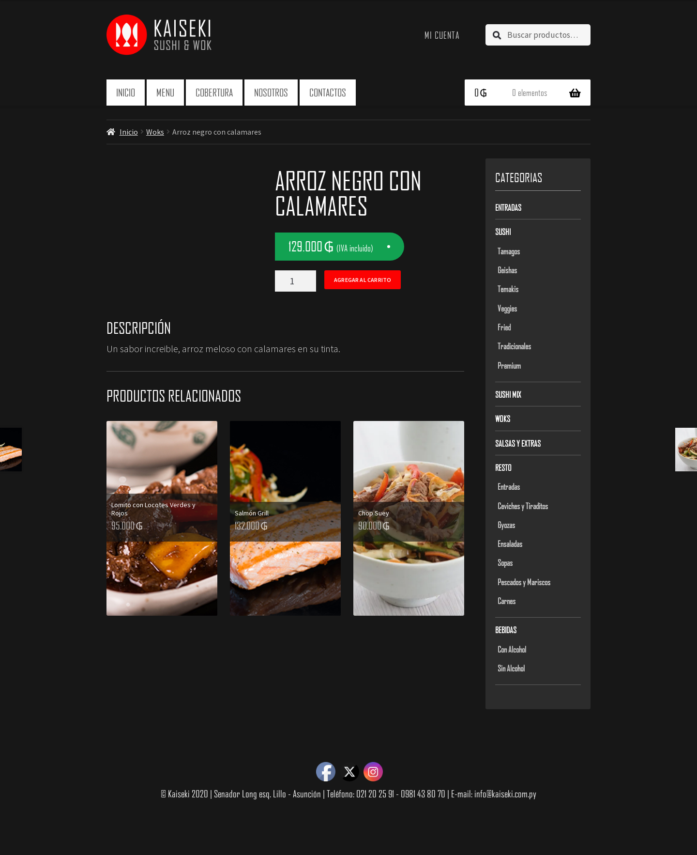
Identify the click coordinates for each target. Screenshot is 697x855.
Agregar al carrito (362, 279)
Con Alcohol (512, 649)
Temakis (508, 288)
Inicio (125, 92)
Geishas (507, 269)
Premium (509, 365)
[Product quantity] (295, 281)
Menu (165, 92)
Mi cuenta (442, 35)
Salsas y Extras (518, 443)
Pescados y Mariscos (524, 581)
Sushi (503, 231)
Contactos (327, 92)
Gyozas (506, 524)
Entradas (508, 207)
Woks (155, 132)
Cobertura (214, 92)
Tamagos (509, 251)
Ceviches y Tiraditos (523, 505)
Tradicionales (514, 346)
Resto (503, 467)
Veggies (507, 308)
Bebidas (505, 629)
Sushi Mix (508, 394)
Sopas (505, 562)
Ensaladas (510, 543)
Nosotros (271, 92)
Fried (504, 327)
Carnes (506, 600)
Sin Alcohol (511, 668)
